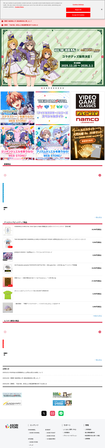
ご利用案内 (66, 407)
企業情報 (87, 413)
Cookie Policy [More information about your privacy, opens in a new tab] (19, 6)
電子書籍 (31, 425)
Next (102, 56)
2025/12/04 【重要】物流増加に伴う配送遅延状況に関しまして (21, 352)
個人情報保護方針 (90, 407)
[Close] (101, 8)
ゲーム (31, 422)
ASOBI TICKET (51, 407)
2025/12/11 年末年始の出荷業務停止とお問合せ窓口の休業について (23, 347)
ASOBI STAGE (51, 410)
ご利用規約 (88, 403)
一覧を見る (97, 199)
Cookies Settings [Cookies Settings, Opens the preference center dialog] (78, 3)
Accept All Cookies (78, 14)
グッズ (31, 419)
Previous (2, 56)
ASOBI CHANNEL (34, 407)
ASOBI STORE (33, 416)
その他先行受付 (51, 413)
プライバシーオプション (70, 410)
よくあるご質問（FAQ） (70, 403)
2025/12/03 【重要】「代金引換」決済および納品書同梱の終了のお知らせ (25, 358)
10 (63, 88)
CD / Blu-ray (33, 428)
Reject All (78, 8)
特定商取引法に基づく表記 (92, 410)
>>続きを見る (97, 297)
